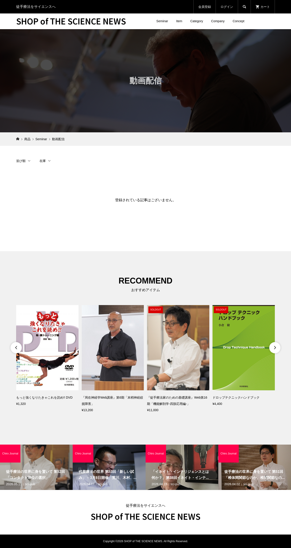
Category (196, 21)
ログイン (227, 7)
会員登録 (204, 7)
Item (179, 21)
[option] (47, 356)
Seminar (162, 21)
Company (218, 21)
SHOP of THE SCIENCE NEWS (71, 21)
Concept (238, 21)
